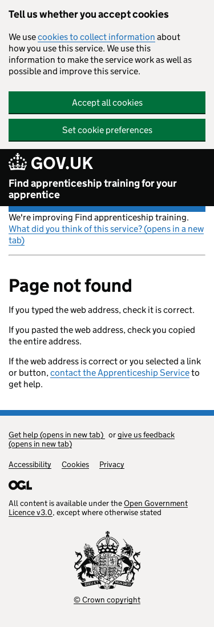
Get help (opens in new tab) (57, 434)
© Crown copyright (107, 599)
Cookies (75, 464)
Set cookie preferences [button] (107, 129)
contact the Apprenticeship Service (119, 372)
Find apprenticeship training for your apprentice (93, 189)
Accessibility (30, 464)
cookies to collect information (96, 36)
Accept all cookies (107, 102)
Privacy (111, 464)
